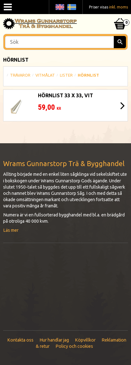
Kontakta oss (20, 339)
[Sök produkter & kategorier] (65, 42)
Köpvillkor (85, 339)
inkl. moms (118, 7)
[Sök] (120, 42)
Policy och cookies (74, 346)
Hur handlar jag (54, 339)
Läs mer (10, 230)
